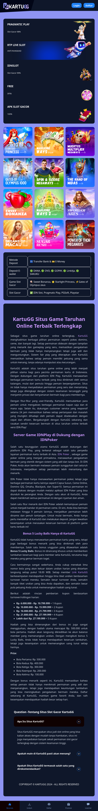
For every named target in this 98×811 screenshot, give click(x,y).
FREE (10, 86)
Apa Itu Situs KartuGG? (49, 722)
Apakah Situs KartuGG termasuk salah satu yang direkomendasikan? (49, 767)
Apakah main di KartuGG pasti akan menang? (49, 754)
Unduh (29, 806)
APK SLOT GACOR (18, 106)
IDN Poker (63, 454)
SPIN (9, 93)
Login (77, 5)
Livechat (88, 806)
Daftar (89, 5)
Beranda (9, 806)
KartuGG (83, 335)
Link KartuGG (80, 572)
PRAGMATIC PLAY (18, 24)
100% (9, 114)
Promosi (68, 806)
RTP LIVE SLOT (16, 45)
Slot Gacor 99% (14, 73)
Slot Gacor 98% (14, 31)
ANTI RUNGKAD (14, 50)
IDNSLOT (13, 65)
